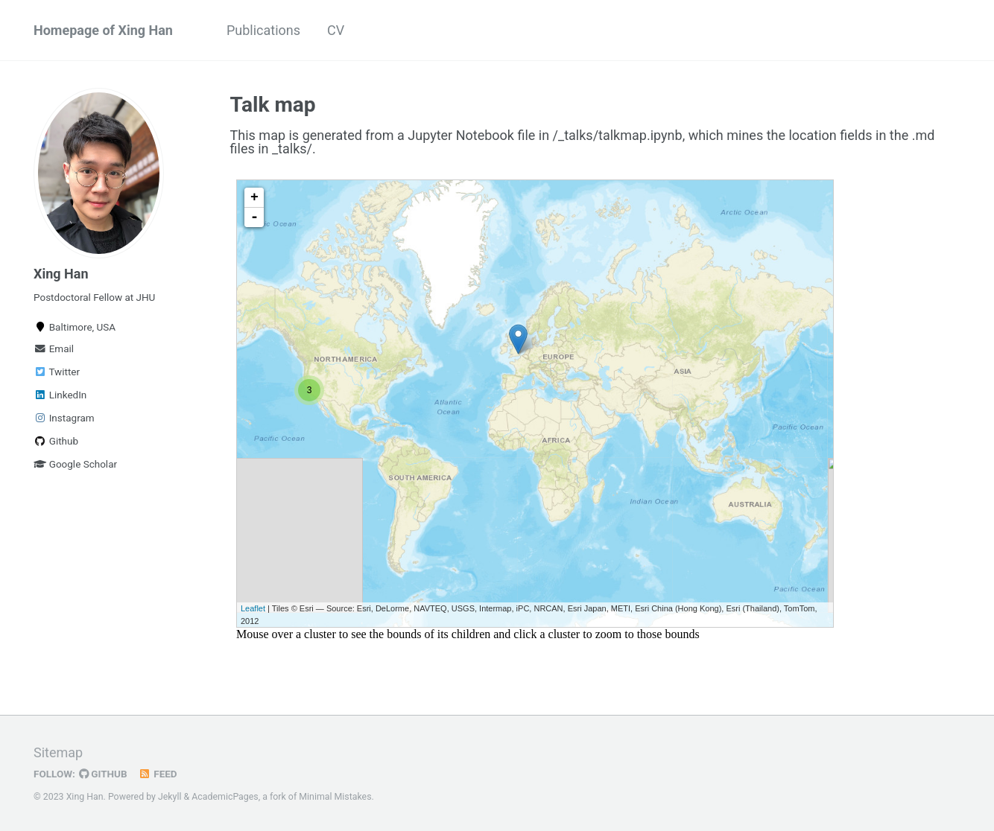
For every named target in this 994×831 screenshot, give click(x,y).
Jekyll (170, 797)
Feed (158, 774)
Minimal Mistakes (335, 797)
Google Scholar (75, 464)
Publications (263, 30)
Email (54, 348)
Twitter (57, 372)
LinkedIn (60, 395)
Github (56, 441)
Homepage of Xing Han (103, 30)
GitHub (103, 774)
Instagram (64, 418)
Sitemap (58, 752)
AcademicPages (224, 797)
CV (335, 30)
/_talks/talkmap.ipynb (618, 135)
